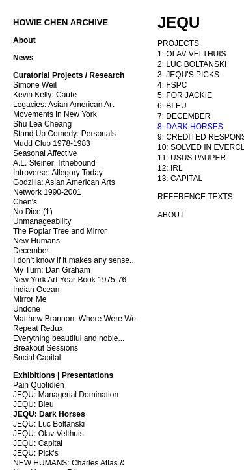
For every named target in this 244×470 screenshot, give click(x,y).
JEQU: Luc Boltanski (49, 423)
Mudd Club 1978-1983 (51, 143)
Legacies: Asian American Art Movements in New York (63, 109)
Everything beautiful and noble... (68, 338)
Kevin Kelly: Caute (45, 94)
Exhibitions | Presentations (63, 375)
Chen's (25, 201)
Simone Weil (35, 85)
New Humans (36, 240)
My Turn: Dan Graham (51, 270)
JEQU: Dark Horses (49, 414)
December (31, 250)
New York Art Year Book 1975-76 (69, 279)
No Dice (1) (33, 211)
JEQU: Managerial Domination (65, 394)
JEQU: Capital (37, 443)
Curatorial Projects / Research (68, 75)
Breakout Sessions (45, 347)
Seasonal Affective (45, 153)
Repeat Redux (38, 328)
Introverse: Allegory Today (58, 172)
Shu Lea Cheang (42, 124)
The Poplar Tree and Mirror (60, 231)
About (24, 40)
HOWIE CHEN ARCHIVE (60, 22)
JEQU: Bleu (33, 404)
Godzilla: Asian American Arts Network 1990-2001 (64, 187)
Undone (26, 309)
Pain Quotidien (38, 385)
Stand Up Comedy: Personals (64, 133)
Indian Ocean (36, 289)
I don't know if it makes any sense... (74, 260)
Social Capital (37, 357)
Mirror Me (29, 299)
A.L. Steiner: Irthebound (54, 162)
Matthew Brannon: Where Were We (74, 318)
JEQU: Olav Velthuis (48, 433)
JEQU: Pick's (36, 453)
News (23, 57)
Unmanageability (42, 221)
